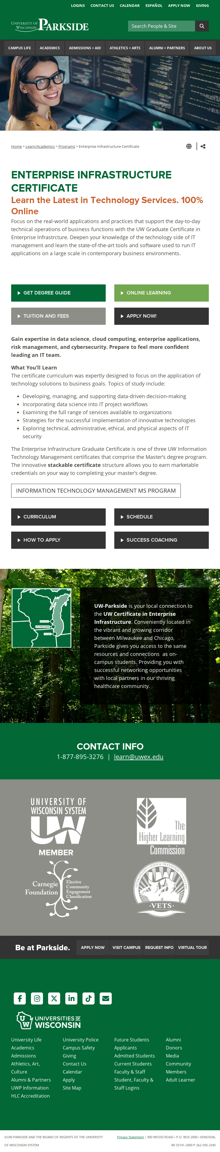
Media (172, 1056)
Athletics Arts (125, 48)
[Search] (161, 26)
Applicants (125, 1048)
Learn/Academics (40, 146)
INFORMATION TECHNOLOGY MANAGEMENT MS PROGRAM (96, 490)
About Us (203, 48)
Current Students (133, 1064)
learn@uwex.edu (139, 756)
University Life (26, 1040)
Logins (78, 5)
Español (154, 5)
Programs (66, 146)
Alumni (173, 1040)
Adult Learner (180, 1080)
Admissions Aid (85, 48)
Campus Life (19, 48)
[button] (190, 146)
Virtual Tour (192, 947)
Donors (174, 1048)
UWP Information (30, 1088)
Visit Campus (126, 947)
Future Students (131, 1040)
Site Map (72, 1088)
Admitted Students (134, 1056)
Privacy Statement (130, 1137)
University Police (81, 1040)
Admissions (23, 1056)
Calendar (130, 5)
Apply (69, 1080)
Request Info (159, 947)
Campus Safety (79, 1048)
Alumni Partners (167, 48)
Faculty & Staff (129, 1072)
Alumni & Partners (31, 1080)
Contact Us (102, 5)
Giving (202, 5)
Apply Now (179, 5)
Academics (50, 48)
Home (16, 146)
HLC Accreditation (30, 1096)
